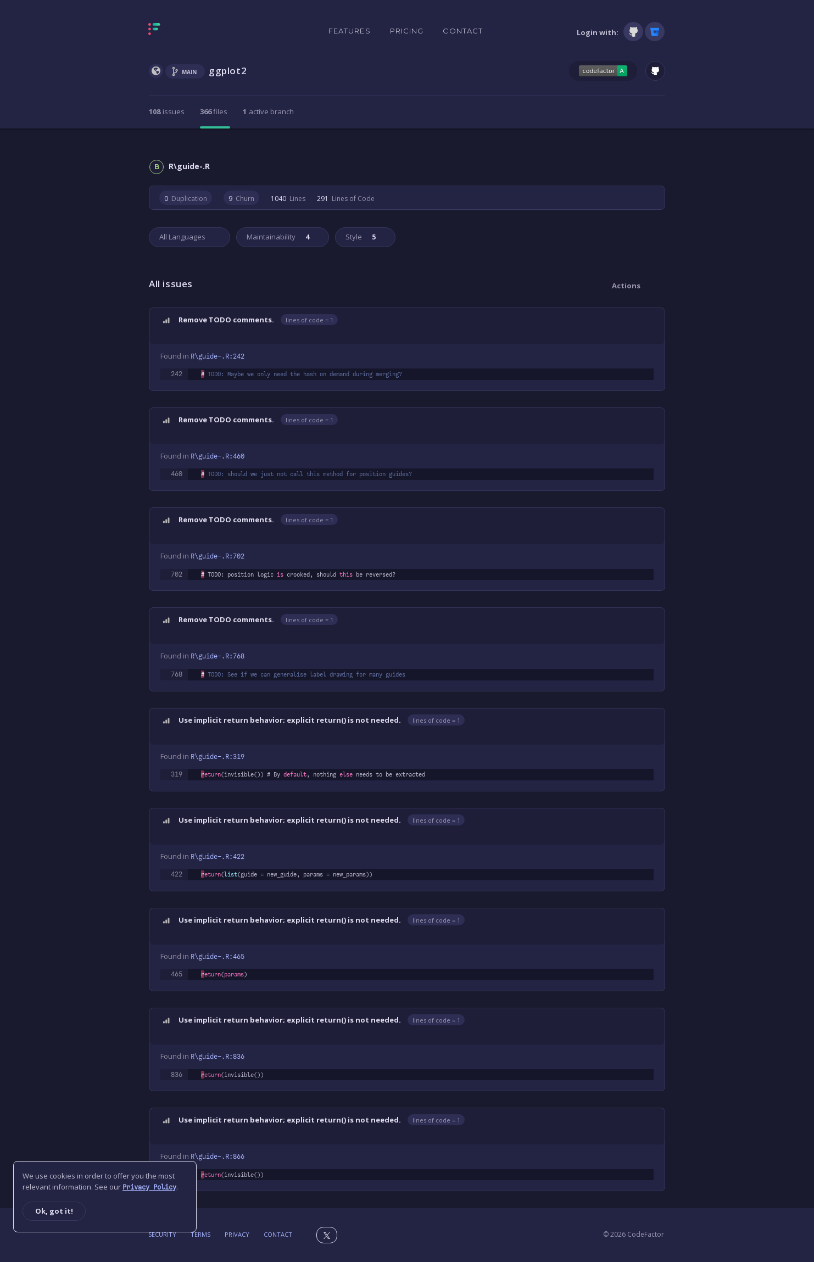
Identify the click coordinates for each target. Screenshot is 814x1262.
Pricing (407, 30)
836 (176, 1074)
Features (349, 30)
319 (176, 774)
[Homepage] (188, 31)
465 (176, 974)
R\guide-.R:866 (217, 1156)
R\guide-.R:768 (217, 656)
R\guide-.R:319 (217, 756)
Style (360, 237)
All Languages (182, 237)
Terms (200, 1234)
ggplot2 (228, 70)
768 (176, 674)
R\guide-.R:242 (217, 356)
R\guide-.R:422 (217, 856)
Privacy (237, 1234)
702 (176, 574)
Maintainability (277, 237)
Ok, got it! (54, 1211)
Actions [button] (626, 286)
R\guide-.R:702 (217, 556)
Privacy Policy (149, 1187)
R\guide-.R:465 (217, 956)
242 (176, 374)
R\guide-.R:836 (217, 1056)
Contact (463, 30)
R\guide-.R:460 (217, 456)
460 (176, 474)
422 (176, 874)
